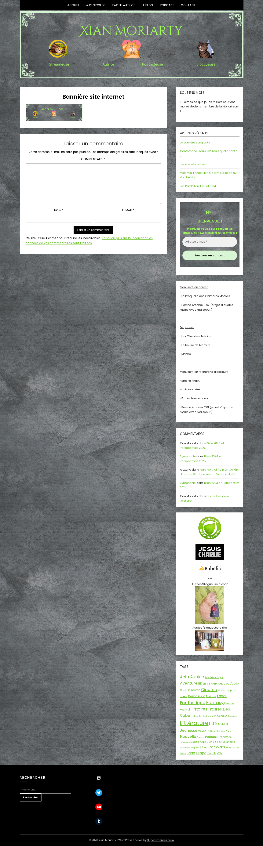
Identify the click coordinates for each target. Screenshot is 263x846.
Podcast (167, 5)
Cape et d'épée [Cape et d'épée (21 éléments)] (228, 683)
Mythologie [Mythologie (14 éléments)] (219, 730)
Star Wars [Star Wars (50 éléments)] (216, 747)
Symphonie (188, 456)
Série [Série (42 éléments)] (191, 752)
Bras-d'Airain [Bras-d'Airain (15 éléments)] (210, 683)
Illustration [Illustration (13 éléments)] (207, 716)
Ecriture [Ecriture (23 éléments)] (211, 696)
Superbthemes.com (160, 840)
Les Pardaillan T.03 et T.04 (198, 186)
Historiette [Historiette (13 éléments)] (196, 716)
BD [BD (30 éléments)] (200, 683)
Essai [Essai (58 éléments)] (222, 696)
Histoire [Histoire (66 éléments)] (198, 709)
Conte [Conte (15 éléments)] (221, 690)
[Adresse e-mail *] (209, 242)
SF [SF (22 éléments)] (201, 747)
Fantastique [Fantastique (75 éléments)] (192, 703)
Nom (59, 210)
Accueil (73, 5)
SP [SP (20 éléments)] (205, 747)
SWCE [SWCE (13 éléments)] (183, 753)
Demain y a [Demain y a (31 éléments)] (196, 696)
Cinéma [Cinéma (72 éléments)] (209, 689)
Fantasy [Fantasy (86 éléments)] (215, 703)
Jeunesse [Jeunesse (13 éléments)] (232, 716)
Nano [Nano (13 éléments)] (228, 731)
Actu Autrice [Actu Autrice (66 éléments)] (192, 677)
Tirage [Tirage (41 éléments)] (201, 752)
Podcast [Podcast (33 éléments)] (211, 737)
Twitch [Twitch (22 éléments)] (211, 753)
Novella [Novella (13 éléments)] (200, 737)
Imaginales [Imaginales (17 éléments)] (220, 716)
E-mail (128, 210)
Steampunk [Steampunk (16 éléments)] (232, 747)
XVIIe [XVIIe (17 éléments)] (219, 753)
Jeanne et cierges (193, 164)
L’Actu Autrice (123, 5)
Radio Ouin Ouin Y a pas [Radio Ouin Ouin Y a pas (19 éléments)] (207, 742)
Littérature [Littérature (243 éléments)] (194, 723)
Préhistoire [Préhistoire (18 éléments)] (225, 737)
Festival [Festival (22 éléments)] (185, 709)
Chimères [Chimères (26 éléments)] (193, 690)
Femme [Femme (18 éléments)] (229, 703)
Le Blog (147, 5)
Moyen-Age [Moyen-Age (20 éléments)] (205, 731)
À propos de (95, 5)
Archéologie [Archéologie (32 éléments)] (214, 677)
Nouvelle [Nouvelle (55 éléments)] (188, 736)
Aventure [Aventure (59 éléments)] (188, 683)
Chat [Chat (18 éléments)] (183, 690)
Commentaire (93, 159)
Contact (188, 5)
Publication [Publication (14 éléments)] (186, 741)
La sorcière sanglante (195, 142)
